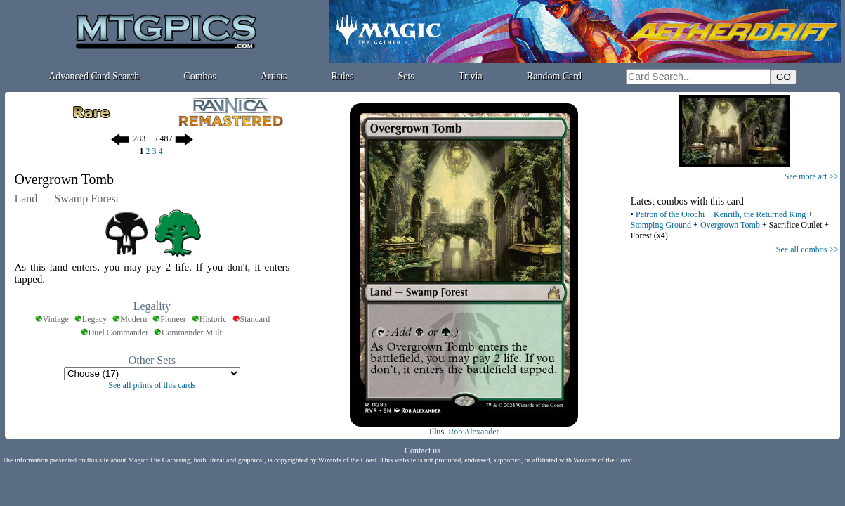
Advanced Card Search (93, 76)
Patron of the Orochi (670, 214)
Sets (406, 76)
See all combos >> (807, 249)
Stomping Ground (661, 225)
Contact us (422, 450)
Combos (199, 76)
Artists (274, 76)
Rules (343, 76)
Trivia (471, 76)
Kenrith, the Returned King (760, 214)
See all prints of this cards (151, 385)
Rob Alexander (473, 431)
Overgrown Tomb (730, 225)
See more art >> (812, 176)
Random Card (554, 76)
